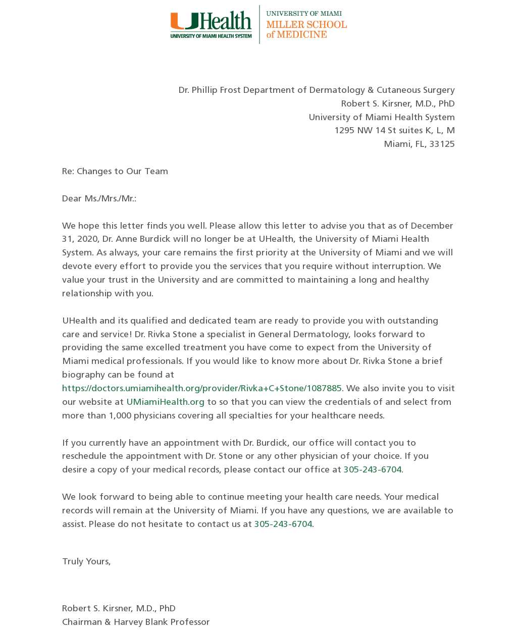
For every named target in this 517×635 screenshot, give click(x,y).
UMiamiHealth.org (165, 402)
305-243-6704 (372, 470)
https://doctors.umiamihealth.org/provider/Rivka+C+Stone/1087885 (202, 389)
